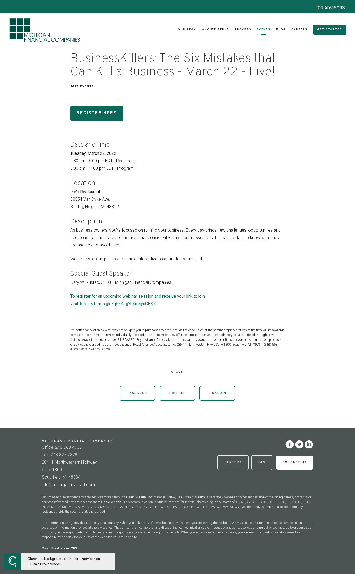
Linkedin (217, 393)
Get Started (329, 29)
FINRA (170, 497)
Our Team (187, 29)
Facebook (138, 393)
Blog (281, 29)
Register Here (97, 113)
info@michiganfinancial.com (68, 484)
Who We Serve (215, 29)
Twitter (177, 393)
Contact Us (295, 462)
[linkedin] (309, 444)
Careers (299, 29)
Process (243, 29)
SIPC (180, 497)
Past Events (82, 86)
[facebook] (289, 444)
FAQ (262, 462)
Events (264, 29)
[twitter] (299, 444)
